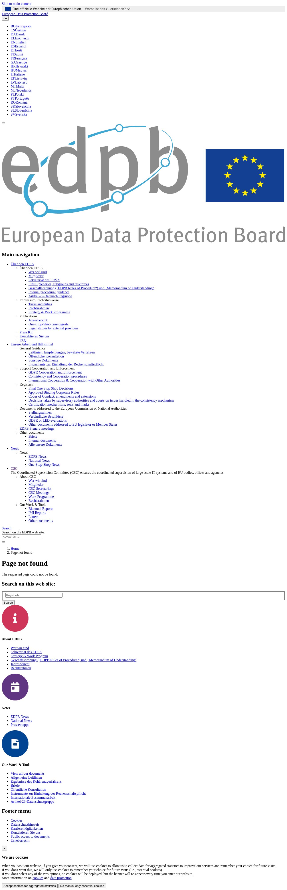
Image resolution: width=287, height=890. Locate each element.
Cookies (16, 820)
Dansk (18, 34)
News (15, 448)
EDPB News (37, 456)
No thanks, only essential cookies (82, 886)
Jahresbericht (37, 320)
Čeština (18, 30)
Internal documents (42, 440)
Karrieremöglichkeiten (27, 828)
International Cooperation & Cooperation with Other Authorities (74, 380)
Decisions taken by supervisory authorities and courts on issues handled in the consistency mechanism (101, 400)
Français (19, 58)
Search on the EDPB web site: (23, 532)
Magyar (19, 70)
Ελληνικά (20, 38)
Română (19, 102)
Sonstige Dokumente (43, 360)
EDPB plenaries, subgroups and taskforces (58, 284)
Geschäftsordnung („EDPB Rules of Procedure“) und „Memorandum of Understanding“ (91, 288)
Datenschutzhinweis (25, 824)
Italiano (18, 74)
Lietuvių (19, 78)
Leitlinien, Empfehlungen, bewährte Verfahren (61, 352)
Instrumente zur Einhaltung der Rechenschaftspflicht (66, 364)
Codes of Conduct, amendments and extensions (62, 396)
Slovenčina (21, 106)
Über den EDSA (22, 264)
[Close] (4, 848)
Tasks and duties (40, 304)
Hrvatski (19, 66)
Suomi (17, 54)
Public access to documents (30, 836)
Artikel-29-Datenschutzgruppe (50, 296)
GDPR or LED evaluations (47, 420)
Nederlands (21, 90)
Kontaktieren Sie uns (34, 336)
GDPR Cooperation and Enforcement (55, 372)
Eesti (16, 50)
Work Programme (41, 496)
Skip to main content (16, 4)
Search (7, 528)
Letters (33, 516)
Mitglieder (36, 276)
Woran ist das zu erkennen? (107, 9)
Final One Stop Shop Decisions (50, 388)
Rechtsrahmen (38, 308)
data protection (61, 878)
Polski (17, 94)
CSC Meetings (38, 492)
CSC (14, 468)
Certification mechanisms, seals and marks (58, 404)
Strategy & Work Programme (49, 312)
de (5, 18)
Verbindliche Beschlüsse (45, 416)
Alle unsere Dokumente (45, 444)
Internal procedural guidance (48, 292)
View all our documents (27, 773)
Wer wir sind (37, 272)
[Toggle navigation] (3, 123)
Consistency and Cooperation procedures (57, 376)
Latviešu (19, 82)
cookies (37, 878)
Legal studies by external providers (53, 328)
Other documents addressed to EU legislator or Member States (72, 424)
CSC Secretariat (39, 488)
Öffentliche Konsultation (46, 356)
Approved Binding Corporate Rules (53, 392)
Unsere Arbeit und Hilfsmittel (32, 344)
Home (15, 548)
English (18, 42)
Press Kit (26, 332)
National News (39, 460)
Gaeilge (19, 62)
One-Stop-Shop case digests (48, 324)
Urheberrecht (20, 840)
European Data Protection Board (25, 14)
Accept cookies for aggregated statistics (30, 886)
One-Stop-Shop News (44, 464)
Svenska (19, 114)
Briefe (32, 436)
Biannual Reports (40, 508)
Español (18, 46)
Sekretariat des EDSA (44, 280)
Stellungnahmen (40, 412)
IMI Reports (37, 512)
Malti (17, 86)
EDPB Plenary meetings (37, 428)
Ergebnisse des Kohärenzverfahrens (36, 781)
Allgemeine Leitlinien (26, 777)
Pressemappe (20, 725)
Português (20, 98)
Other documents (40, 521)
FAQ (23, 340)
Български (21, 26)
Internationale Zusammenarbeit (33, 797)
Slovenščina (21, 110)
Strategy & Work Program (29, 656)
